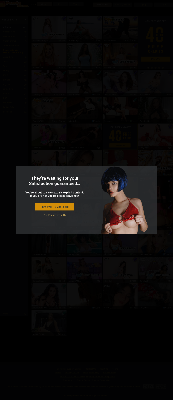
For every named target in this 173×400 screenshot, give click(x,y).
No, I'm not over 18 (55, 215)
